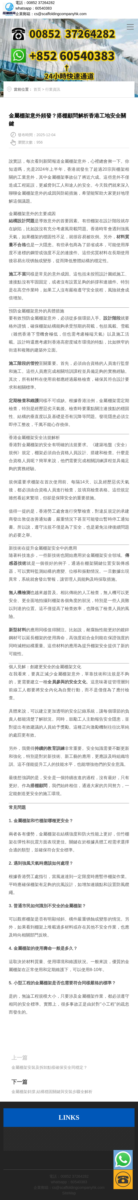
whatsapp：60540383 (33, 8)
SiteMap (69, 1193)
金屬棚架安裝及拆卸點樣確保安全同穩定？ (49, 1079)
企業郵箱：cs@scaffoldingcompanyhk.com (51, 14)
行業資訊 (56, 92)
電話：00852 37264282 (35, 3)
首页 (41, 92)
